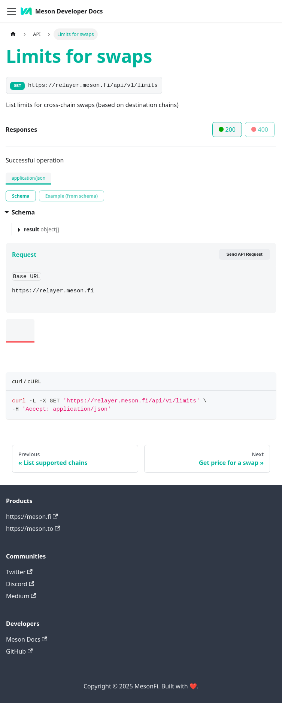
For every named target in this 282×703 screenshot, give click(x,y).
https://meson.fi (32, 516)
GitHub (19, 651)
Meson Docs (26, 639)
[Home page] (13, 34)
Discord (20, 584)
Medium (21, 596)
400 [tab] (259, 129)
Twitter (19, 572)
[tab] (21, 196)
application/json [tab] (28, 178)
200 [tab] (227, 129)
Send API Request (245, 254)
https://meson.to (33, 528)
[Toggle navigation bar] (11, 11)
